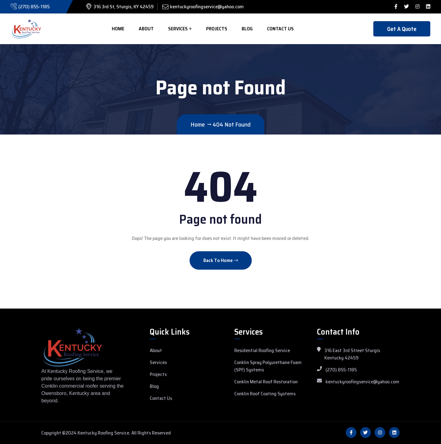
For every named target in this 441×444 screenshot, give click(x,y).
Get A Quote (402, 28)
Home (118, 28)
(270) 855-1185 (34, 6)
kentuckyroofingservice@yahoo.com (207, 6)
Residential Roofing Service (262, 350)
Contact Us (280, 28)
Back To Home (220, 260)
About (146, 28)
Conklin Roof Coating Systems (265, 393)
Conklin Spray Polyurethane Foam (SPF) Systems (268, 366)
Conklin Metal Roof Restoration (266, 381)
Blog (247, 28)
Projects (216, 28)
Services (178, 28)
